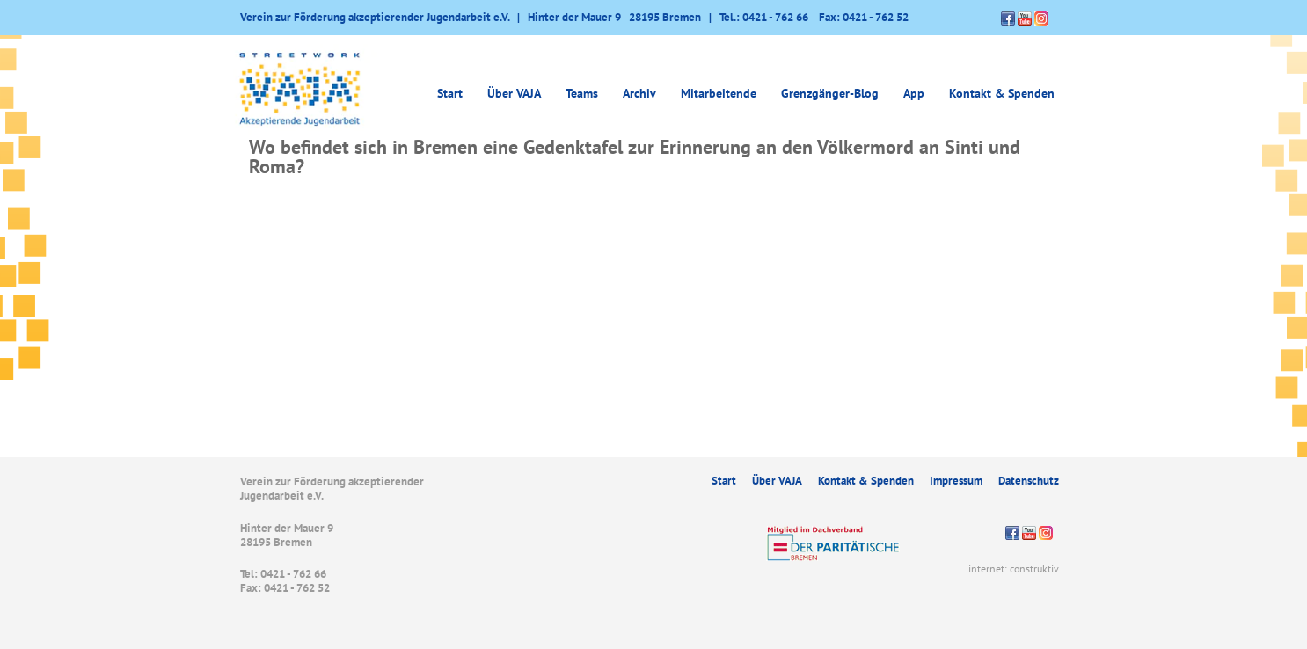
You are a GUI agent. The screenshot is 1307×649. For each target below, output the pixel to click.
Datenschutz (1028, 480)
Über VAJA (514, 93)
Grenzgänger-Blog (830, 93)
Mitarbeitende (718, 93)
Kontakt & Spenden (1002, 93)
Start (450, 93)
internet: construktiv (1013, 568)
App (913, 93)
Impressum (956, 480)
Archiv (639, 93)
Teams (582, 93)
